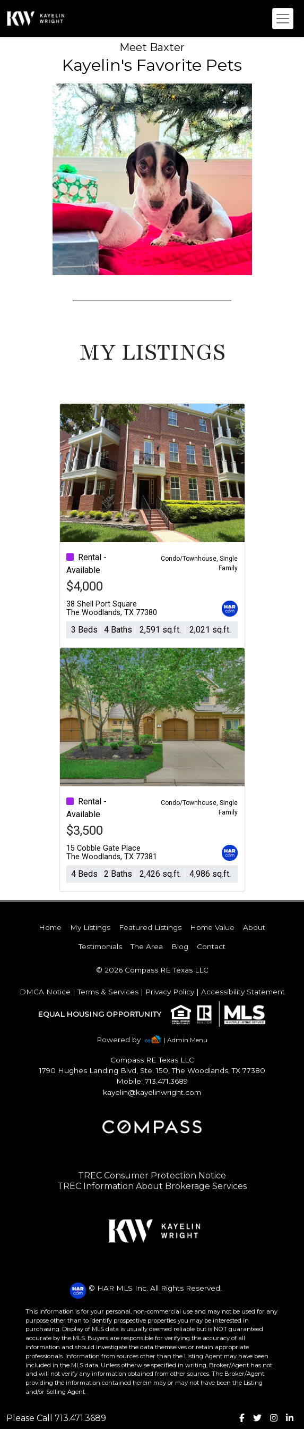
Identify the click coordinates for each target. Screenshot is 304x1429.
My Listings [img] (90, 927)
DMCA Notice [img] (45, 991)
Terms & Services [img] (107, 991)
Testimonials (100, 946)
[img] (125, 1040)
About (254, 927)
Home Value (212, 927)
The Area (147, 946)
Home (50, 927)
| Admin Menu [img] (185, 1040)
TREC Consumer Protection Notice (152, 1175)
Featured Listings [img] (150, 927)
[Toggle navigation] (282, 18)
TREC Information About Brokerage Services (152, 1186)
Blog (179, 946)
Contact (211, 946)
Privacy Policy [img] (169, 991)
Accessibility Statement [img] (243, 991)
